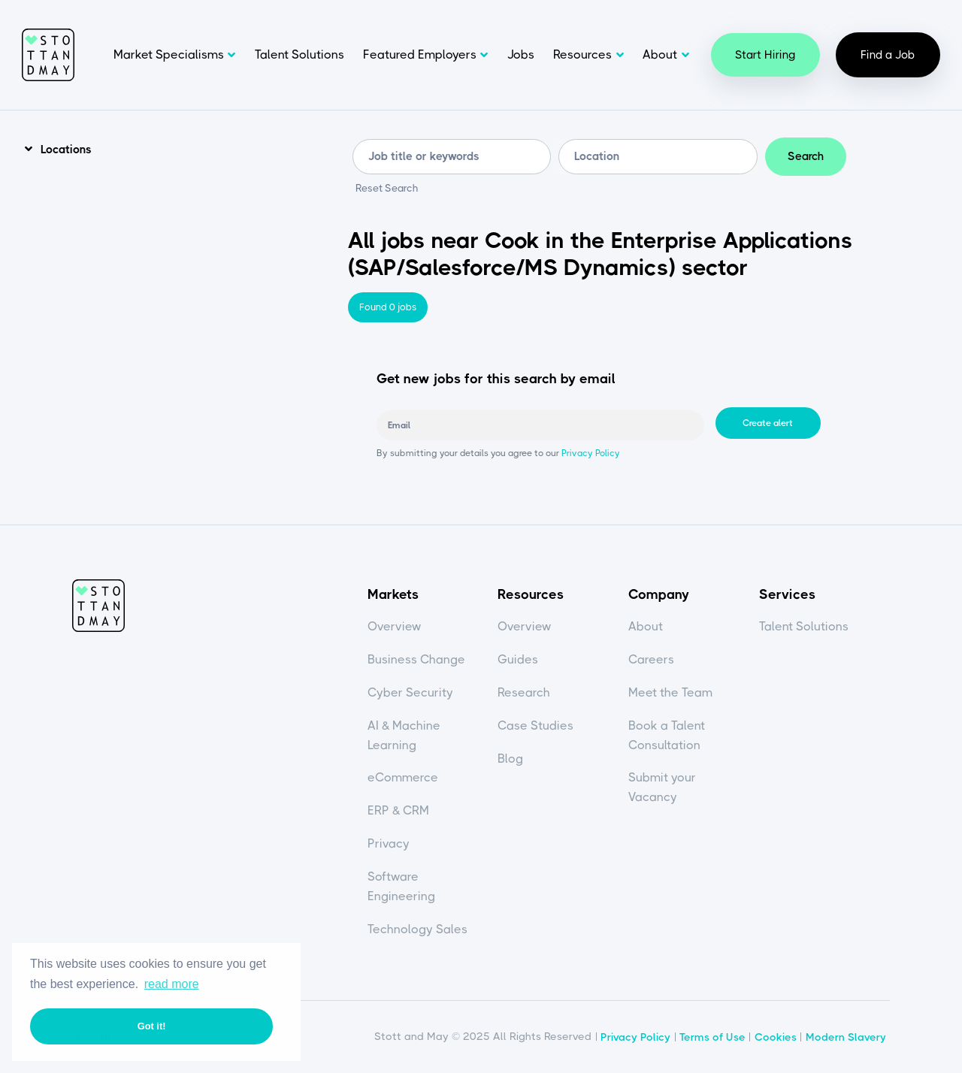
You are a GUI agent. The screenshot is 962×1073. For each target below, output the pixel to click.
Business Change (416, 659)
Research (524, 692)
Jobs (520, 54)
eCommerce (403, 777)
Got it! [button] (152, 1026)
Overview (395, 626)
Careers (651, 659)
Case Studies (535, 725)
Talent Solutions (299, 54)
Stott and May (48, 55)
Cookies (776, 1037)
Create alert (768, 423)
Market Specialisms (168, 54)
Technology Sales (417, 929)
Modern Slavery (846, 1037)
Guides (518, 659)
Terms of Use (712, 1037)
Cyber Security (410, 692)
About (660, 54)
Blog (510, 758)
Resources (582, 54)
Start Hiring (765, 55)
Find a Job (888, 55)
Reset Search (387, 188)
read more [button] (171, 984)
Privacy (389, 843)
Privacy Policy (589, 453)
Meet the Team (670, 692)
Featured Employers (419, 54)
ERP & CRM (398, 810)
